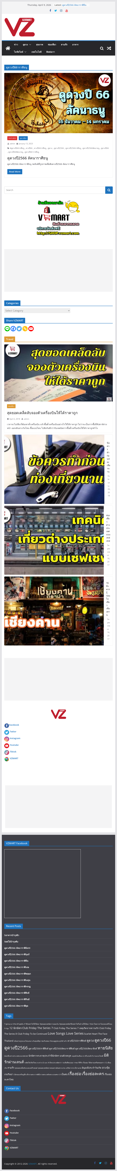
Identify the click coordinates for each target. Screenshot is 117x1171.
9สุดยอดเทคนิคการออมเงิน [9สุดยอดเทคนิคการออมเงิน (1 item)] (49, 1024)
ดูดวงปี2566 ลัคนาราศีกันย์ (16, 999)
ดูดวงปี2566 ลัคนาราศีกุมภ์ (16, 954)
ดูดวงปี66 (23, 138)
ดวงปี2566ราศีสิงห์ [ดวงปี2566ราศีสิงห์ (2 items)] (77, 1040)
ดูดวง (25, 44)
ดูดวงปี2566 (59, 148)
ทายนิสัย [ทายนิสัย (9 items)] (105, 1048)
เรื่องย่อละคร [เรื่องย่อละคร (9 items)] (93, 1073)
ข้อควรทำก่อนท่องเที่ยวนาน (108, 457)
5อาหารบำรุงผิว (11, 935)
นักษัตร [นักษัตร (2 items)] (32, 1055)
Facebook (11, 724)
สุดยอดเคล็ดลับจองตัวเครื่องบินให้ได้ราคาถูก (42, 412)
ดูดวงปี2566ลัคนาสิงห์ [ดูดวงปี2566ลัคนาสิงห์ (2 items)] (86, 1048)
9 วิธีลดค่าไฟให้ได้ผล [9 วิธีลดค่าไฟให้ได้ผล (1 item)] (31, 1024)
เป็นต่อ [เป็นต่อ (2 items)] (64, 1074)
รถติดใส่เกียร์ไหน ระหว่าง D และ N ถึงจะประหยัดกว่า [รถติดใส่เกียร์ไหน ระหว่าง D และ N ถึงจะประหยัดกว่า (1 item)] (43, 1063)
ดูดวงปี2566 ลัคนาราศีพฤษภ (17, 973)
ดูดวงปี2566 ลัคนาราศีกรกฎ (17, 986)
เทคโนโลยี (36, 51)
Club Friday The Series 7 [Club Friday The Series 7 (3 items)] (37, 1028)
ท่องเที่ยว (52, 44)
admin (12, 143)
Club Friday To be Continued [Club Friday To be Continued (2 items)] (32, 1033)
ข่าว (16, 44)
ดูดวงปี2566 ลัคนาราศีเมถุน (17, 980)
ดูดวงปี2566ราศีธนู (73, 148)
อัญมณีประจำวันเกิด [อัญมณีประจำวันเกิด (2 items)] (91, 1067)
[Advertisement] (58, 270)
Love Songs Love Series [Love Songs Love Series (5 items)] (65, 1033)
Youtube (14, 744)
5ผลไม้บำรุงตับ (11, 941)
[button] (29, 44)
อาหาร (75, 44)
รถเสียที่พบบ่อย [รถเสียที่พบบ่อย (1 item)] (67, 1063)
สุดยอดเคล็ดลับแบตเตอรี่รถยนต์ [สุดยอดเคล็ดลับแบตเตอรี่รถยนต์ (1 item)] (26, 1068)
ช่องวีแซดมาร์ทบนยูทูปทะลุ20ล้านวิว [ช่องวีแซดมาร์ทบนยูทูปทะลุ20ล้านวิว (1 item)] (54, 1041)
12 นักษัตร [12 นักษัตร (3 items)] (15, 1028)
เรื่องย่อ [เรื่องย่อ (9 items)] (74, 1073)
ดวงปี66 (29, 148)
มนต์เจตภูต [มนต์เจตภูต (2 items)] (65, 1055)
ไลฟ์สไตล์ (18, 51)
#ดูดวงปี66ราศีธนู (17, 148)
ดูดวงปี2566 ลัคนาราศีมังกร (17, 948)
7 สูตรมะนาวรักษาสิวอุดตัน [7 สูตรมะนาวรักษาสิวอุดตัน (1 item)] (13, 1024)
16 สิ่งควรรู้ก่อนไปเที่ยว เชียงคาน (108, 598)
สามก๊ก (64, 44)
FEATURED (12, 138)
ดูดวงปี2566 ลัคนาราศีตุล (16, 1005)
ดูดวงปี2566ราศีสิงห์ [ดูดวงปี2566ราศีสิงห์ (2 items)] (38, 1048)
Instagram (15, 738)
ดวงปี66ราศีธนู (40, 148)
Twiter (13, 731)
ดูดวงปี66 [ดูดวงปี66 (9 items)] (102, 1040)
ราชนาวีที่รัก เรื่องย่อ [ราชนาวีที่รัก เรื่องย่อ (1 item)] (81, 1063)
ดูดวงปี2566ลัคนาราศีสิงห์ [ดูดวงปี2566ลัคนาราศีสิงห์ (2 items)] (62, 1048)
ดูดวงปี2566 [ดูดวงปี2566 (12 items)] (16, 1048)
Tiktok (13, 751)
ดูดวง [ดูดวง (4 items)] (90, 1040)
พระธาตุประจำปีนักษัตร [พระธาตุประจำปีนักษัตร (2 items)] (47, 1055)
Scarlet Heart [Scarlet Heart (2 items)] (91, 1033)
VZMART (14, 758)
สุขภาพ (39, 44)
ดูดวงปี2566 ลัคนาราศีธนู (27, 157)
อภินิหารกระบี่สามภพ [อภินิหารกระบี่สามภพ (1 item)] (73, 1068)
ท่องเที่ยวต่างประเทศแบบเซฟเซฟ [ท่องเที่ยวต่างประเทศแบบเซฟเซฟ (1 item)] (16, 1056)
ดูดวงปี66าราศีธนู (32, 152)
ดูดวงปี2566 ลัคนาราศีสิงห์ (16, 992)
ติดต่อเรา (50, 51)
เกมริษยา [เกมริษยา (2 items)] (8, 1074)
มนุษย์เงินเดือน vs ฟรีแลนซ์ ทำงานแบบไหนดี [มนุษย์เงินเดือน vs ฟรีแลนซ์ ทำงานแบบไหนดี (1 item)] (87, 1056)
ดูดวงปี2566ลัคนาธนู (91, 148)
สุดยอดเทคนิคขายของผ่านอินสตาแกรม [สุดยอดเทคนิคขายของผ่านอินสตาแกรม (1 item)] (52, 1068)
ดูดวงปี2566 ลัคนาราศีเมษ (16, 967)
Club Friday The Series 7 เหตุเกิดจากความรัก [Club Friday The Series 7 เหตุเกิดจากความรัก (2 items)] (76, 1028)
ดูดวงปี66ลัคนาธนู (15, 152)
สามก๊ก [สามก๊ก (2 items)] (10, 1067)
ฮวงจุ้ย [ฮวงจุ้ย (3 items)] (106, 1067)
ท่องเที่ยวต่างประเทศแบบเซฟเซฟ (108, 528)
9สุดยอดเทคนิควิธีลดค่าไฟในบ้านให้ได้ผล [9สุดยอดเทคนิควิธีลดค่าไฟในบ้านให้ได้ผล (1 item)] (74, 1024)
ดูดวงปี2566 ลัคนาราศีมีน (74, 5)
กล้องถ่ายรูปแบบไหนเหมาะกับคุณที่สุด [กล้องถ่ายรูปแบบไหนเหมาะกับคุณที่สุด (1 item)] (27, 1041)
